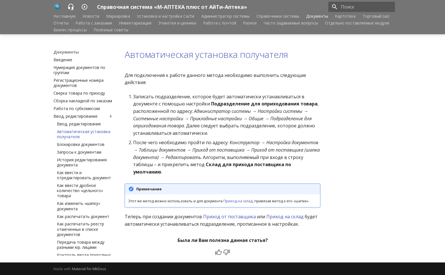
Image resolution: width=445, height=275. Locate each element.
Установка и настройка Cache (166, 16)
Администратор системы (225, 16)
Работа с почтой (219, 23)
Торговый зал (375, 16)
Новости (91, 16)
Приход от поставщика (229, 216)
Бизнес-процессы (70, 29)
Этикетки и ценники (177, 23)
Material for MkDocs (89, 268)
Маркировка (118, 16)
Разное (250, 23)
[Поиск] (361, 7)
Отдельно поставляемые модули (357, 23)
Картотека (345, 16)
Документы (317, 16)
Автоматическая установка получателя (206, 54)
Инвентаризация (135, 23)
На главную (64, 16)
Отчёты (61, 23)
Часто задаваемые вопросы (291, 23)
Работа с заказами (93, 23)
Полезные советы (111, 29)
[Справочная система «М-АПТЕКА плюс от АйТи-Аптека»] (57, 7)
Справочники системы (277, 16)
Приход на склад (238, 200)
